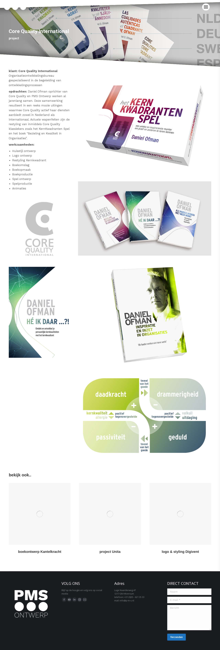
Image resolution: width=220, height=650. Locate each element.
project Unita (110, 552)
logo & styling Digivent (180, 552)
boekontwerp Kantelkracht (39, 552)
